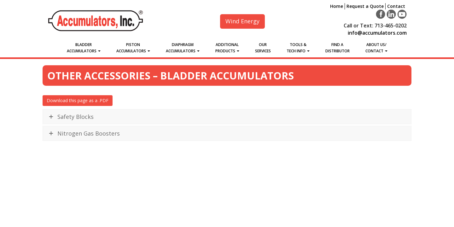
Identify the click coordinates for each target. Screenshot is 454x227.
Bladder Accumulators (84, 48)
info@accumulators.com (377, 32)
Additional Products (227, 48)
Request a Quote (365, 6)
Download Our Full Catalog (227, 209)
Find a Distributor (337, 48)
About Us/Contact (376, 48)
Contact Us (370, 196)
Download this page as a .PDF (77, 100)
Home (336, 6)
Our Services (263, 48)
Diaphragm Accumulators (183, 48)
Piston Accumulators (133, 48)
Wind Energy (242, 21)
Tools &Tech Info (298, 48)
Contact (396, 6)
